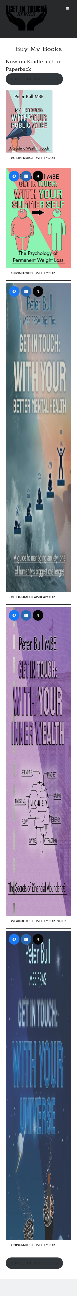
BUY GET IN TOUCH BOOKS (34, 79)
